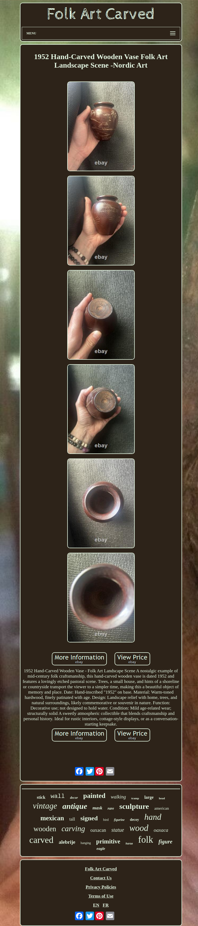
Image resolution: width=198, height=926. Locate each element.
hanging (86, 843)
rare (111, 808)
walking (118, 797)
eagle (100, 848)
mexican (52, 818)
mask (97, 807)
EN (96, 905)
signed (89, 818)
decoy (134, 820)
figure (165, 841)
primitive (108, 841)
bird (106, 820)
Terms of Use (100, 896)
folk (145, 839)
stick (41, 797)
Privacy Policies (101, 887)
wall (58, 796)
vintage (45, 805)
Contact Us (101, 877)
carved (41, 840)
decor (74, 798)
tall (72, 819)
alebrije (67, 842)
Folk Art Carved (101, 868)
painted (94, 796)
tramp (135, 798)
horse (129, 843)
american (161, 808)
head (162, 798)
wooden (44, 829)
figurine (119, 820)
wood (139, 828)
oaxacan (98, 830)
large (149, 797)
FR (106, 905)
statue (117, 830)
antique (74, 806)
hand (152, 817)
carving (73, 828)
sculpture (134, 806)
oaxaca (161, 830)
